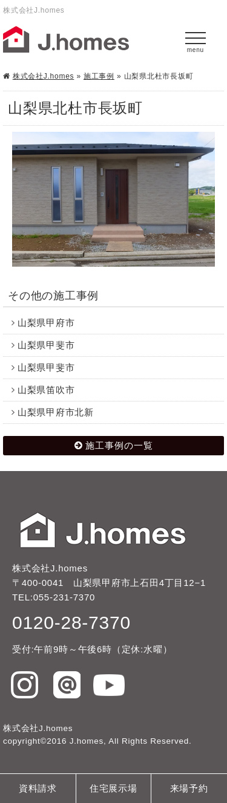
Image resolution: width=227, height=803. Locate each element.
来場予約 (189, 788)
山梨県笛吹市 (46, 390)
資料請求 (38, 788)
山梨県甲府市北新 (56, 412)
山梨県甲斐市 (46, 345)
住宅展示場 (113, 788)
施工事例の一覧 (119, 445)
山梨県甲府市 (46, 322)
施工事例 (99, 76)
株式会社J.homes (43, 76)
